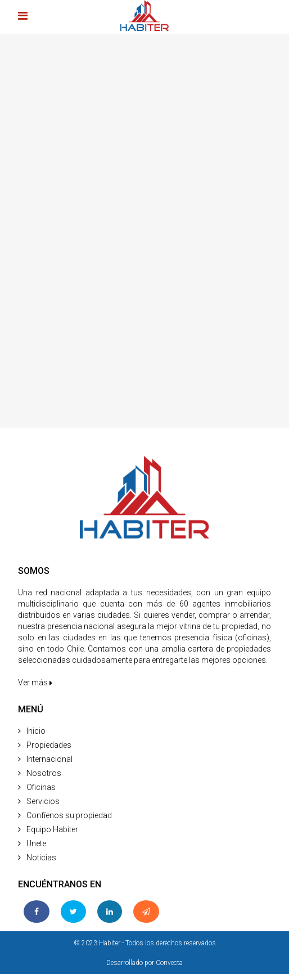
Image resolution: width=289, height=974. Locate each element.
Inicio (36, 730)
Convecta (169, 963)
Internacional (49, 759)
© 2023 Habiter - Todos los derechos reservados (145, 943)
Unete (36, 843)
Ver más (35, 682)
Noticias (41, 857)
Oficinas (41, 787)
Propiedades (48, 744)
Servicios (43, 801)
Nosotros (43, 773)
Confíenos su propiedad (69, 815)
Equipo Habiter (52, 829)
